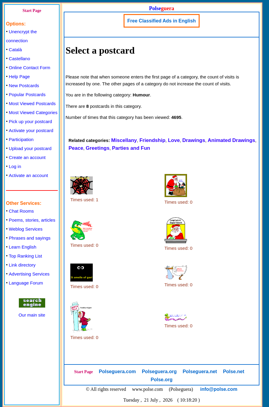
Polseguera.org (159, 371)
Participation (21, 139)
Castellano (19, 58)
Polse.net (233, 371)
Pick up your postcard (30, 121)
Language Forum (26, 282)
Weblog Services (25, 229)
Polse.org (162, 379)
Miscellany (124, 140)
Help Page (19, 76)
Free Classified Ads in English (161, 20)
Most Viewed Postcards (32, 103)
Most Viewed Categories (33, 112)
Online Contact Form (29, 67)
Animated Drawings (231, 140)
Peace (76, 148)
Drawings (193, 140)
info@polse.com (218, 389)
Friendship (152, 140)
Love (174, 140)
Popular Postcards (27, 94)
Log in (15, 166)
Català (15, 49)
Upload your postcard (30, 148)
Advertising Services (29, 273)
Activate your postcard (31, 130)
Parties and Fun (131, 148)
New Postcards (24, 85)
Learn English (23, 246)
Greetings (98, 148)
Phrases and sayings (30, 237)
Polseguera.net (200, 371)
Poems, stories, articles (32, 220)
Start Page (31, 10)
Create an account (27, 157)
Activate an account (28, 175)
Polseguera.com (117, 371)
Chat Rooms (21, 211)
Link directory (22, 264)
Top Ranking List (25, 255)
